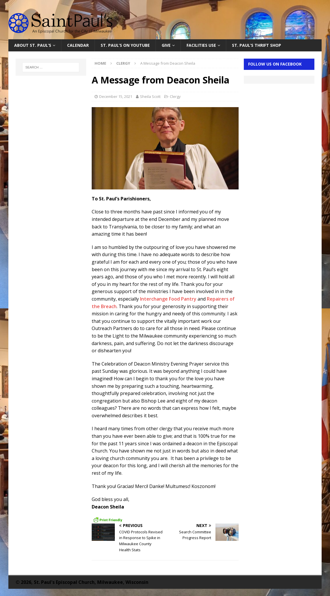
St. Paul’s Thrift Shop (256, 45)
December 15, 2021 (115, 96)
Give (166, 45)
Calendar (78, 45)
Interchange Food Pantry (168, 299)
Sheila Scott (150, 96)
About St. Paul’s (32, 45)
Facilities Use (201, 45)
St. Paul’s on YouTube (125, 45)
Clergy (175, 96)
